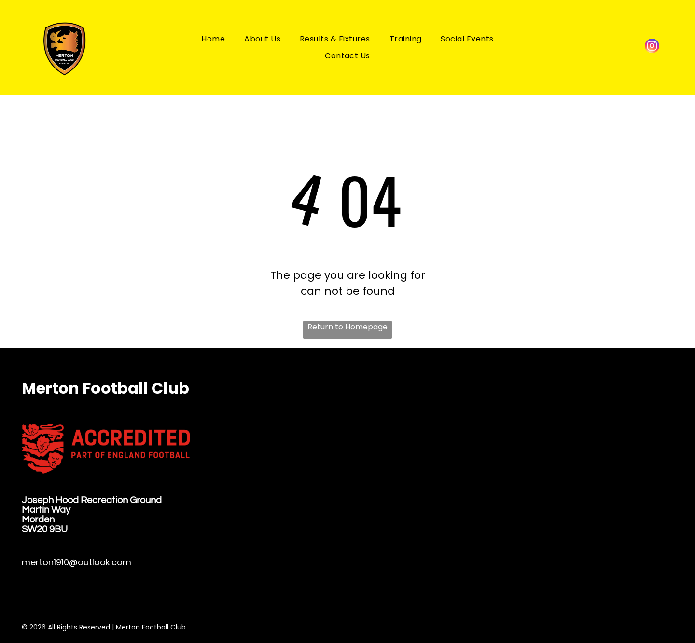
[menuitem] (213, 38)
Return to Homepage (347, 326)
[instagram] (652, 47)
